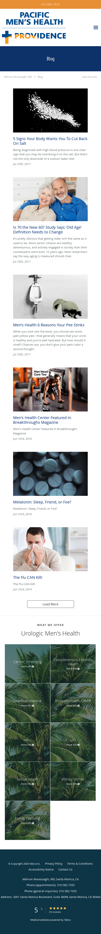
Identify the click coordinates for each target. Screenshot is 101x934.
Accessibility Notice (41, 869)
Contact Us (65, 869)
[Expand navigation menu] (95, 27)
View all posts (89, 77)
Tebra (67, 920)
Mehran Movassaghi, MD (18, 77)
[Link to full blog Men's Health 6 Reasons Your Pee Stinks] (50, 302)
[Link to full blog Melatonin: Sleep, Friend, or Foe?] (50, 479)
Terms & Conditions (80, 863)
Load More (50, 604)
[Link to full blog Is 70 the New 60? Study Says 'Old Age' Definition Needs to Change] (50, 206)
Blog (40, 77)
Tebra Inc (34, 863)
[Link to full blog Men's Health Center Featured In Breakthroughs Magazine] (50, 397)
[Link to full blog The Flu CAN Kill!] (50, 554)
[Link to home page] (45, 27)
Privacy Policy (54, 863)
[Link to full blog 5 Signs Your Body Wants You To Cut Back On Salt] (50, 118)
